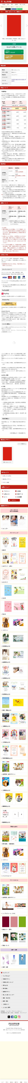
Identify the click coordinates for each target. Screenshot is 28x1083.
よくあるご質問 (6, 994)
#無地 (16, 79)
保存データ (20, 481)
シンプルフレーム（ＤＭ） (9, 901)
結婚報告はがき (6, 649)
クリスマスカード (6, 863)
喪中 (8, 4)
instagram (19, 1004)
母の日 (4, 601)
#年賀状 (13, 79)
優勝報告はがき (6, 793)
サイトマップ (23, 1000)
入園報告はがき (6, 713)
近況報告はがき (6, 633)
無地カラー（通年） (7, 917)
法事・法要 (5, 954)
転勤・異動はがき (6, 697)
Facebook (12, 1004)
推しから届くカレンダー (8, 982)
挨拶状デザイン (6, 979)
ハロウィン (5, 617)
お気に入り (7, 481)
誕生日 (4, 537)
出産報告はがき (6, 665)
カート (5, 484)
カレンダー (5, 516)
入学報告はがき (6, 729)
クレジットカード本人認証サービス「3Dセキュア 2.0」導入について (14, 280)
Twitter (9, 1004)
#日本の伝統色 (21, 79)
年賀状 (3, 4)
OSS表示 (17, 1000)
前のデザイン (1, 25)
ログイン (14, 487)
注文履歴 (19, 484)
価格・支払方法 (6, 985)
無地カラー (12, 6)
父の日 (4, 585)
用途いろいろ (5, 933)
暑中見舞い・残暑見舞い (8, 831)
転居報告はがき (6, 681)
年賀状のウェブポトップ (5, 6)
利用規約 (3, 998)
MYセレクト (5, 460)
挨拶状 (16, 4)
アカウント (7, 478)
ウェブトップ (6, 960)
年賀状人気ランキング (8, 969)
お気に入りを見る (7, 463)
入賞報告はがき (6, 777)
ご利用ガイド (6, 991)
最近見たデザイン (7, 466)
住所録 (19, 478)
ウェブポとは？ (6, 963)
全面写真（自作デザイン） (9, 761)
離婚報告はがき (6, 809)
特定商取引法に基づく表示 (7, 1000)
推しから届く (23, 4)
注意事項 (14, 384)
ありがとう (5, 569)
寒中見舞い (5, 976)
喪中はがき (5, 972)
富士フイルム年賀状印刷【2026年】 (14, 1016)
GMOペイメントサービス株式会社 (13, 379)
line (15, 1004)
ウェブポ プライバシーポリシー (14, 998)
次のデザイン (26, 25)
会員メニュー (6, 474)
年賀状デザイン (6, 966)
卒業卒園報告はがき (7, 745)
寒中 (12, 4)
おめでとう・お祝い (7, 553)
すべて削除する (22, 431)
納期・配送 (5, 988)
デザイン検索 (6, 469)
